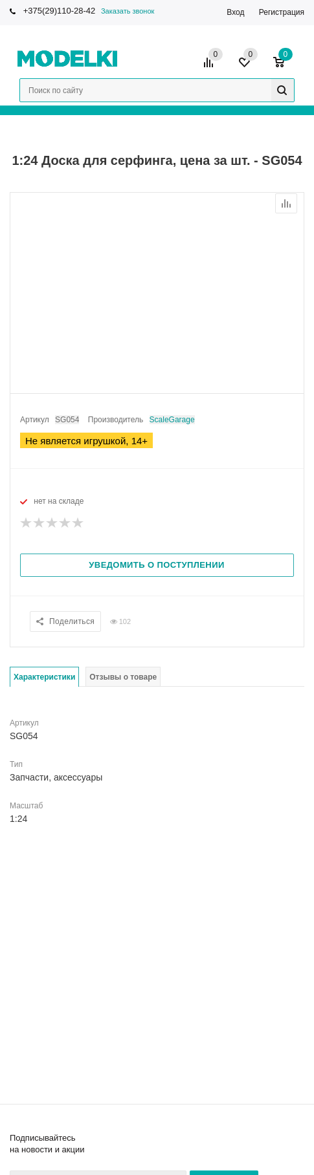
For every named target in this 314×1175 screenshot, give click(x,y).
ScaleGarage (172, 419)
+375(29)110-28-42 (59, 11)
